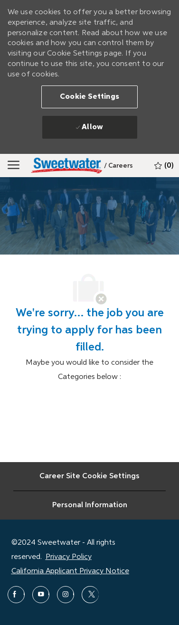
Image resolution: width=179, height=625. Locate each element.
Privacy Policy (69, 557)
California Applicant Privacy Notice (70, 571)
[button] (89, 96)
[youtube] (40, 594)
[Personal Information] (90, 505)
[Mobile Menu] (13, 165)
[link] (118, 165)
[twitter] (90, 594)
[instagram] (65, 594)
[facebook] (16, 594)
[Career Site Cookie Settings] (89, 476)
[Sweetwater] (66, 165)
